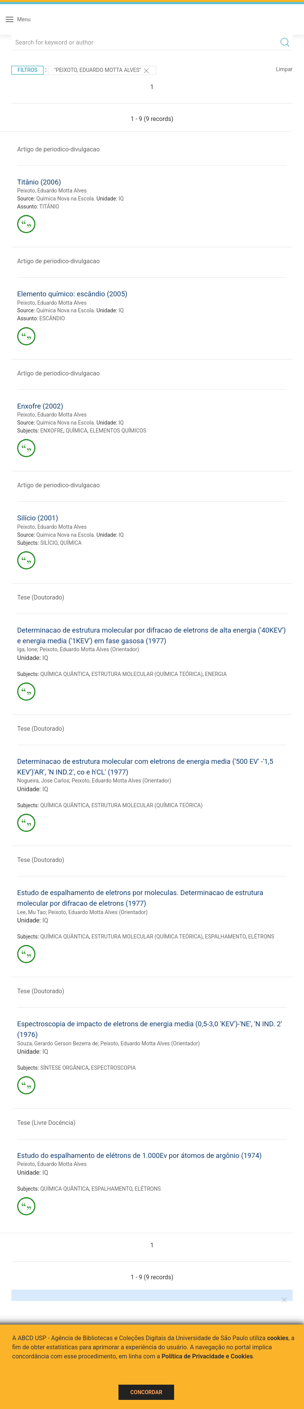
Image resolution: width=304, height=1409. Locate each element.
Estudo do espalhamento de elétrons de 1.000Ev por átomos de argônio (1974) (139, 1155)
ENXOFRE (52, 431)
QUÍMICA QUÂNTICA (64, 674)
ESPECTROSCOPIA (113, 1068)
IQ (120, 199)
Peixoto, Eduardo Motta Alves (51, 191)
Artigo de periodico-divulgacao (58, 149)
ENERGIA (216, 674)
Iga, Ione (27, 649)
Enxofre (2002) (40, 406)
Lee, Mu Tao (31, 912)
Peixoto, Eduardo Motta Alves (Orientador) (89, 649)
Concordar (146, 1392)
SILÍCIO (49, 543)
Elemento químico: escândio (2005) (72, 294)
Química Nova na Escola (65, 199)
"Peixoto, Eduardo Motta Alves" (102, 71)
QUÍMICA (77, 431)
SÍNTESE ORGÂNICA (64, 1068)
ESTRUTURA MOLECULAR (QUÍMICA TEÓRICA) (147, 674)
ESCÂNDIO (52, 318)
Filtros (27, 70)
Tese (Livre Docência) (46, 1122)
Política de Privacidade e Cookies (207, 1356)
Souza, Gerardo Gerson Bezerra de (57, 1043)
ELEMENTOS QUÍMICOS (118, 431)
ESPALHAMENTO (225, 937)
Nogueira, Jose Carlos (43, 781)
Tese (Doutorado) (40, 597)
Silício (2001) (37, 518)
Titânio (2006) (39, 182)
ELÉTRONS (261, 937)
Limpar (284, 69)
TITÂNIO (49, 207)
